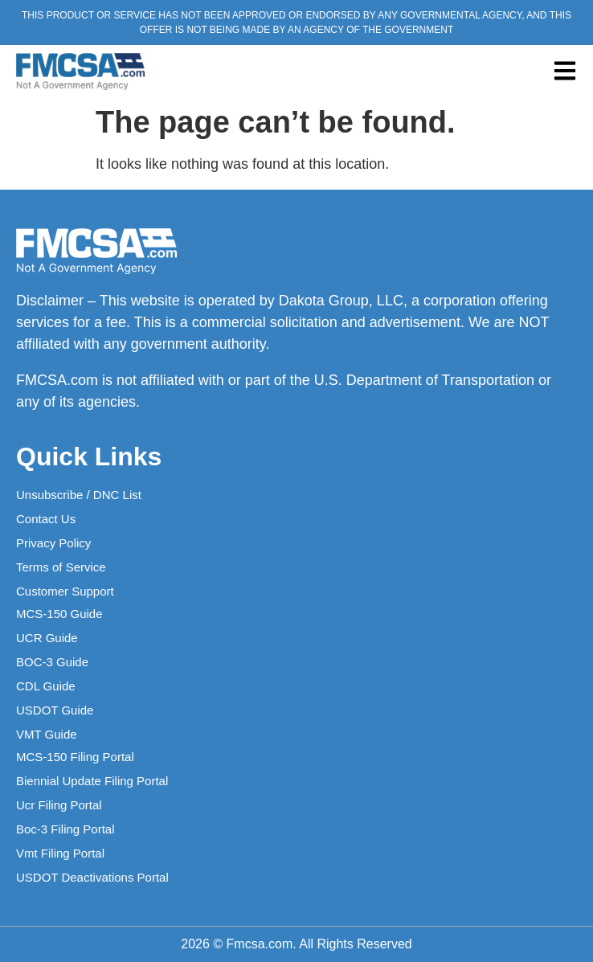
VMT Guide (46, 734)
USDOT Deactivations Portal (92, 877)
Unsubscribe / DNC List (78, 494)
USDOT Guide (54, 710)
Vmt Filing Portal (60, 853)
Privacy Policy (53, 543)
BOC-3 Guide (52, 662)
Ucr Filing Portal (59, 805)
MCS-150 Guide (59, 613)
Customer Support (65, 591)
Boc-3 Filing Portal (65, 829)
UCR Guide (47, 638)
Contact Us (46, 519)
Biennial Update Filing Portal (92, 781)
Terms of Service (61, 567)
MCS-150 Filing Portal (75, 756)
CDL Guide (46, 686)
